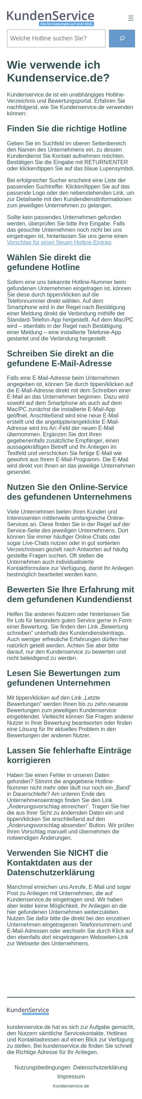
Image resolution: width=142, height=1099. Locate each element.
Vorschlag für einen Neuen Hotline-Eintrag (59, 242)
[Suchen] (122, 38)
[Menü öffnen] (131, 18)
